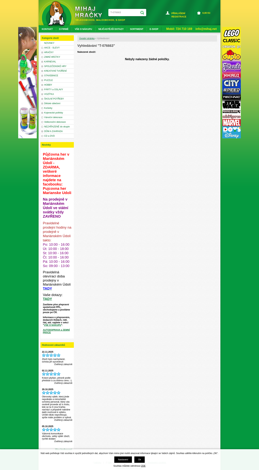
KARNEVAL (50, 61)
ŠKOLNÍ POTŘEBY (54, 98)
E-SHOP (154, 29)
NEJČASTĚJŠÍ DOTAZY (111, 29)
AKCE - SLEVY (52, 47)
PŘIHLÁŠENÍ (178, 13)
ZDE (143, 466)
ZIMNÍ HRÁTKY (52, 57)
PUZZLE (48, 80)
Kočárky (48, 108)
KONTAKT (47, 29)
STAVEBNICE (51, 75)
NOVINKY (49, 43)
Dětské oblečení (52, 103)
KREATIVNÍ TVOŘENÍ (55, 71)
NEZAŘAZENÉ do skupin (57, 126)
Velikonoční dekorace (55, 122)
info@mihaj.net (206, 28)
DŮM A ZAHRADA (53, 131)
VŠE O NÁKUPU (52, 325)
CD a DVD (49, 136)
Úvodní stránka (86, 38)
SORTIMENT (136, 29)
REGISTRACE (178, 16)
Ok (139, 459)
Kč (206, 13)
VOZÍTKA (49, 94)
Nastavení (123, 459)
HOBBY (48, 85)
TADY (47, 299)
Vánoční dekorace (53, 117)
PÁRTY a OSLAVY (53, 89)
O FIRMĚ (63, 29)
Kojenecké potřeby (53, 112)
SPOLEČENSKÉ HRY (55, 66)
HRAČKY (49, 52)
